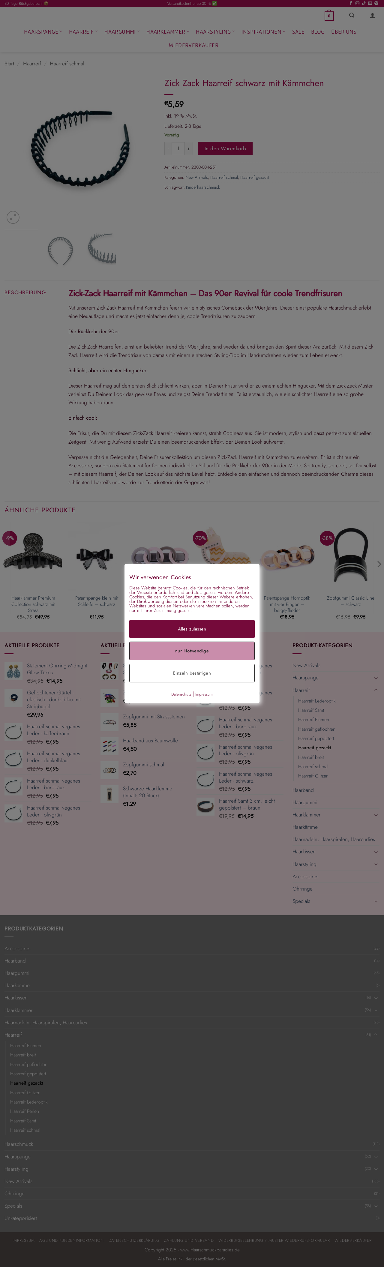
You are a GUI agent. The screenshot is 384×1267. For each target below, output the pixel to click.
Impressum (204, 694)
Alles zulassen (192, 629)
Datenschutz (181, 694)
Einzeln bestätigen (192, 673)
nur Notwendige (192, 651)
